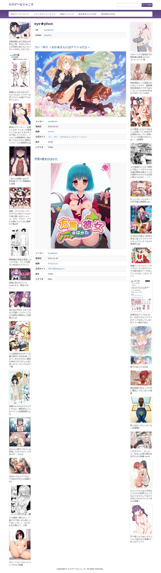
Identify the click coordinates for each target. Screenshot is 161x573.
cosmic (51, 131)
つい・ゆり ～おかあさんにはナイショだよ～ (62, 47)
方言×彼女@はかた (46, 159)
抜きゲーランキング (20, 14)
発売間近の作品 (108, 14)
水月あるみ (53, 263)
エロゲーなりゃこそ (21, 4)
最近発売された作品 (87, 14)
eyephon (48, 35)
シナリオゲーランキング (44, 14)
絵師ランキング (67, 14)
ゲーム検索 (147, 5)
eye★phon (49, 30)
